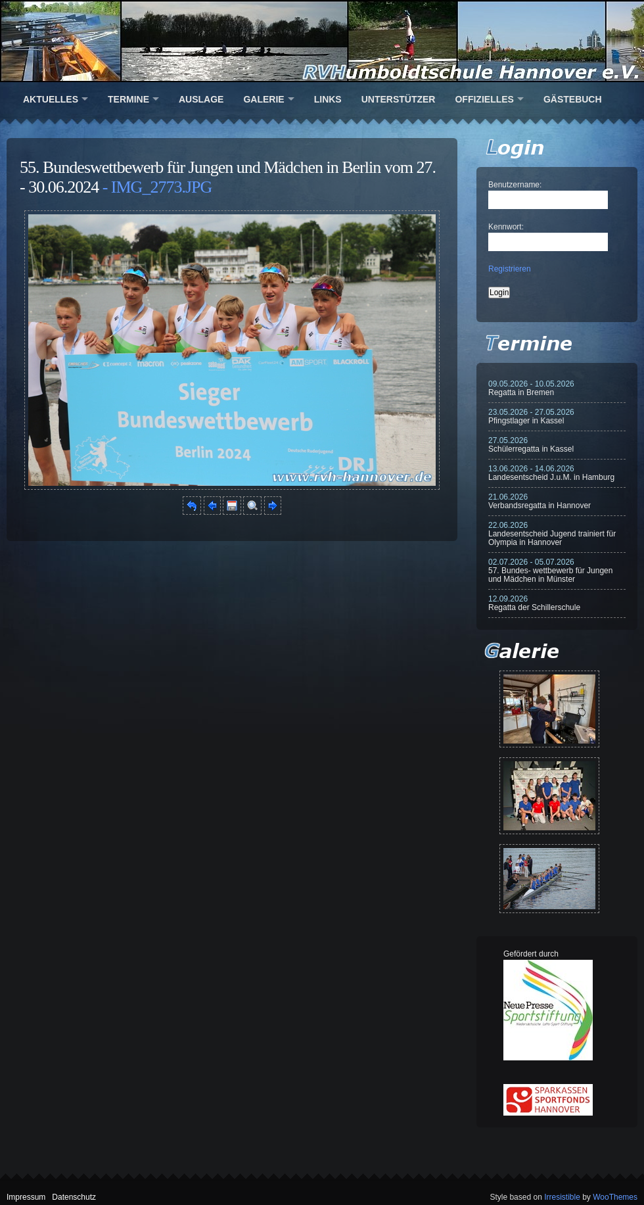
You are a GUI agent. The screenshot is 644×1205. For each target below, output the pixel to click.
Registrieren (509, 268)
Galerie (263, 99)
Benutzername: (514, 184)
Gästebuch (572, 99)
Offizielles (484, 99)
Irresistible (562, 1197)
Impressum (26, 1197)
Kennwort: (506, 226)
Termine (128, 99)
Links (328, 99)
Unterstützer (398, 99)
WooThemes (615, 1197)
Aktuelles (50, 99)
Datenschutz (74, 1197)
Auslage (201, 99)
